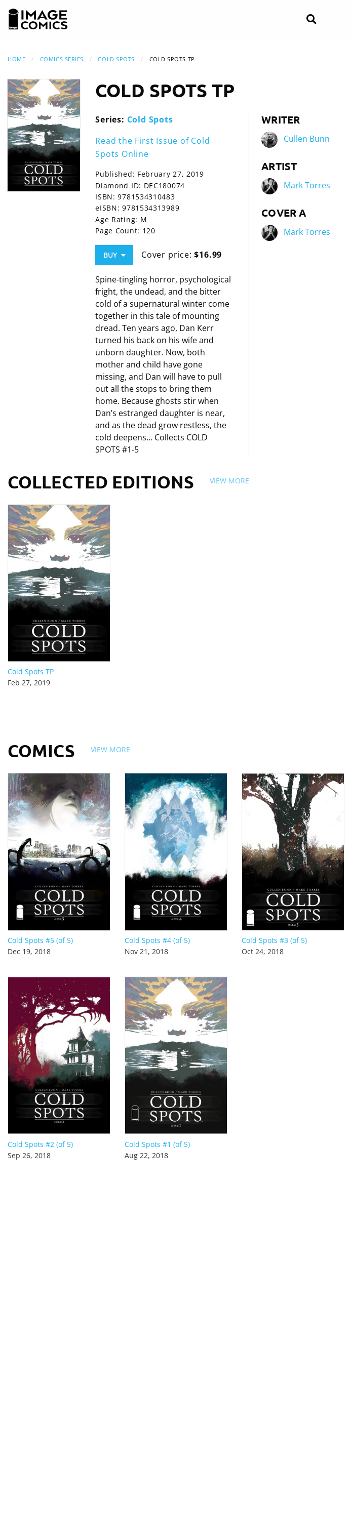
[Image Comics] (38, 19)
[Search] (311, 19)
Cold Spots (116, 59)
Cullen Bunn (307, 139)
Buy (114, 255)
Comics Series (62, 59)
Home (16, 59)
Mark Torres (307, 185)
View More (229, 480)
